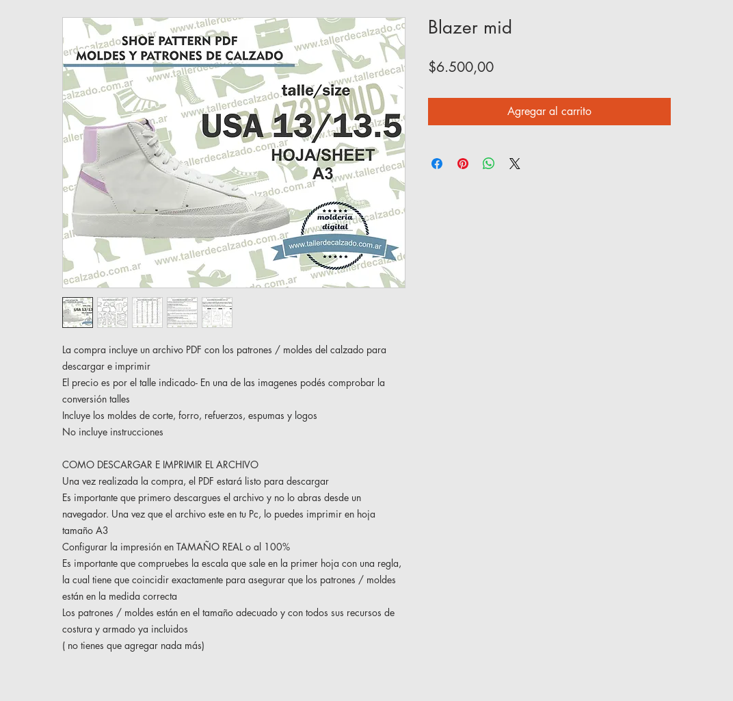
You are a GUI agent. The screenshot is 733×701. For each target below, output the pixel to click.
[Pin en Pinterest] (463, 163)
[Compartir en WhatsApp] (489, 163)
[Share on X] (515, 163)
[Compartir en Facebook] (437, 163)
